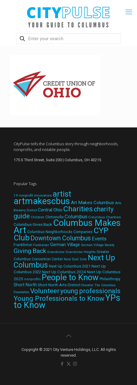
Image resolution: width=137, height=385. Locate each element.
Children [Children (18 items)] (37, 217)
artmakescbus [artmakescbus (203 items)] (42, 201)
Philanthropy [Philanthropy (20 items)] (110, 279)
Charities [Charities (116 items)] (78, 208)
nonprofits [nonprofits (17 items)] (32, 279)
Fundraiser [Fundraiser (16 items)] (41, 245)
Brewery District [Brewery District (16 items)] (25, 210)
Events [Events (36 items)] (99, 239)
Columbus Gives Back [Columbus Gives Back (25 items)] (33, 224)
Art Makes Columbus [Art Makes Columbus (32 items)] (92, 202)
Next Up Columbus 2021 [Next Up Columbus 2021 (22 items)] (70, 266)
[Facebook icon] (62, 364)
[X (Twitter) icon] (68, 364)
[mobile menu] (129, 12)
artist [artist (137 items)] (62, 193)
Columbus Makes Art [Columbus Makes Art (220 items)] (67, 226)
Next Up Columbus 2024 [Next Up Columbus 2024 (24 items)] (64, 271)
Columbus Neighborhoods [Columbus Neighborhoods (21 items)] (49, 231)
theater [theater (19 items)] (87, 285)
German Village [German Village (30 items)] (65, 244)
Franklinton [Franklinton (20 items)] (23, 245)
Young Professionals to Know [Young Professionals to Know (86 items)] (59, 298)
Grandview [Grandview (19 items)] (56, 252)
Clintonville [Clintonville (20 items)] (54, 217)
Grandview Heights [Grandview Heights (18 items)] (80, 252)
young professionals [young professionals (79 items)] (90, 291)
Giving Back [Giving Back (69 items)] (30, 251)
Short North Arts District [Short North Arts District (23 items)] (59, 285)
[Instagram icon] (75, 364)
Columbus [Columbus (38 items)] (76, 216)
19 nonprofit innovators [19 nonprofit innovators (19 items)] (33, 195)
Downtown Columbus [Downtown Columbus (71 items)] (60, 238)
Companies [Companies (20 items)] (83, 232)
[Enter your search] (68, 38)
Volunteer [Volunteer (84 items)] (44, 291)
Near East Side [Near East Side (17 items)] (75, 259)
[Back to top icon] (68, 335)
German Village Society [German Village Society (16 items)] (97, 245)
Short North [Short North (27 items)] (25, 284)
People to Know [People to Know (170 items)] (70, 277)
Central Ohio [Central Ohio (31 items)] (50, 210)
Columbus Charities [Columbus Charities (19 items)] (104, 217)
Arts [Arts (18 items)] (118, 203)
